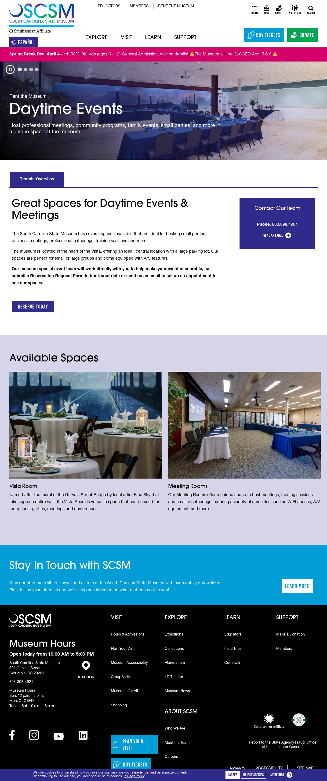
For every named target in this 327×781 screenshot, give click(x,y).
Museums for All (124, 691)
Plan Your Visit (123, 649)
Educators (109, 6)
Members (139, 6)
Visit (126, 37)
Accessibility (269, 768)
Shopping (119, 706)
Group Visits (121, 677)
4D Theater (174, 677)
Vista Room (23, 486)
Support (185, 37)
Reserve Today (33, 306)
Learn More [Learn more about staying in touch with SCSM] (299, 587)
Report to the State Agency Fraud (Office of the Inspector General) (282, 745)
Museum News (177, 691)
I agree (232, 775)
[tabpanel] (163, 111)
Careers (171, 757)
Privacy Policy (134, 776)
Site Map (305, 768)
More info (282, 775)
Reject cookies (253, 775)
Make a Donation (290, 635)
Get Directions (86, 670)
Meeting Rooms (187, 486)
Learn (153, 37)
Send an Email (273, 235)
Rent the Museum (176, 6)
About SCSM (181, 712)
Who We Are (175, 729)
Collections (174, 649)
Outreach (232, 663)
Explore (96, 37)
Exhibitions (174, 635)
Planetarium (175, 663)
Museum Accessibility (129, 663)
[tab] (20, 69)
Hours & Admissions (128, 635)
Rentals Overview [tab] (36, 179)
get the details (173, 54)
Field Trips (232, 649)
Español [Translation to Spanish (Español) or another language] (24, 43)
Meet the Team (177, 743)
